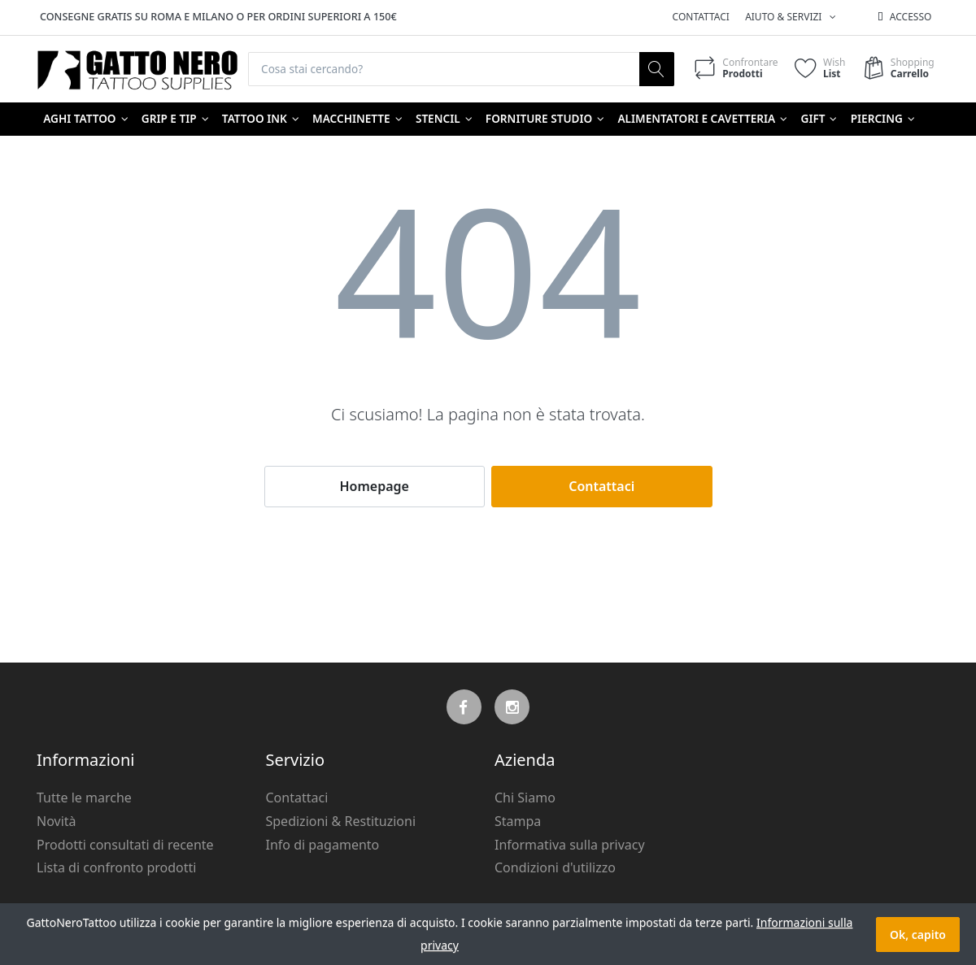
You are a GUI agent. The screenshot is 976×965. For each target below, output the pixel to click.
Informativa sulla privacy (570, 845)
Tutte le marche (84, 798)
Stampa (518, 821)
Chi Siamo (525, 798)
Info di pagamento (323, 845)
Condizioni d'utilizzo (555, 868)
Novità (56, 821)
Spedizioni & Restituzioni (341, 821)
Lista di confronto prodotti (116, 868)
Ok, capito (918, 934)
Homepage (374, 487)
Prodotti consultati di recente (125, 845)
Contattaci (701, 17)
